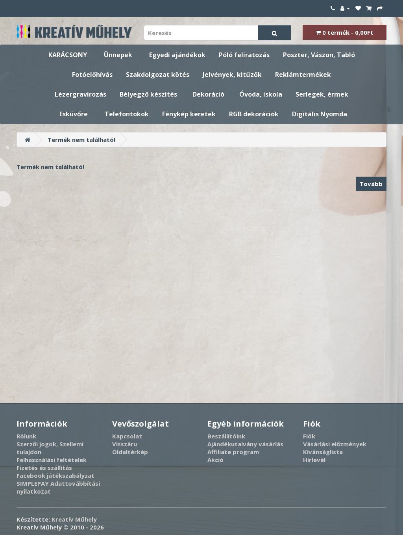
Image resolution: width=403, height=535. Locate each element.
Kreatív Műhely (74, 519)
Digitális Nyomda (319, 114)
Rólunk (26, 436)
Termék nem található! (81, 140)
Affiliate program (233, 452)
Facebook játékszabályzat (55, 475)
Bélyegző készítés (148, 94)
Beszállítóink (226, 436)
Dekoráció (208, 94)
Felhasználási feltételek (52, 460)
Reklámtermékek (303, 74)
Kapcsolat (127, 436)
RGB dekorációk (254, 114)
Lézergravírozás (80, 94)
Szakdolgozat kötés (157, 74)
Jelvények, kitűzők (232, 74)
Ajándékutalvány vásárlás (245, 444)
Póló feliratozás (244, 54)
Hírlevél (314, 460)
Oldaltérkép (130, 452)
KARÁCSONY (67, 54)
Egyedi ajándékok (177, 54)
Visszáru (124, 444)
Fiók (309, 436)
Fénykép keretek (189, 114)
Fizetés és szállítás (44, 468)
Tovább (371, 184)
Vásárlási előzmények (334, 444)
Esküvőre (73, 114)
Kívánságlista (323, 452)
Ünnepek (118, 54)
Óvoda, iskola (260, 94)
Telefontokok (127, 114)
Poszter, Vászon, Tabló (319, 54)
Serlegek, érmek (322, 94)
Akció (215, 460)
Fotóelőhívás (92, 74)
